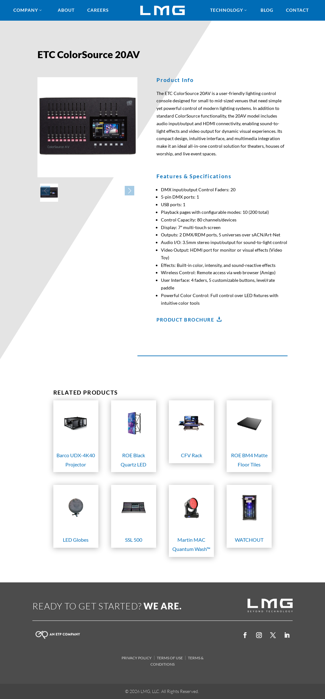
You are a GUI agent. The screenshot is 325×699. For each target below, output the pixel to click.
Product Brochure (185, 319)
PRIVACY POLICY (137, 657)
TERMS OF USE (170, 657)
